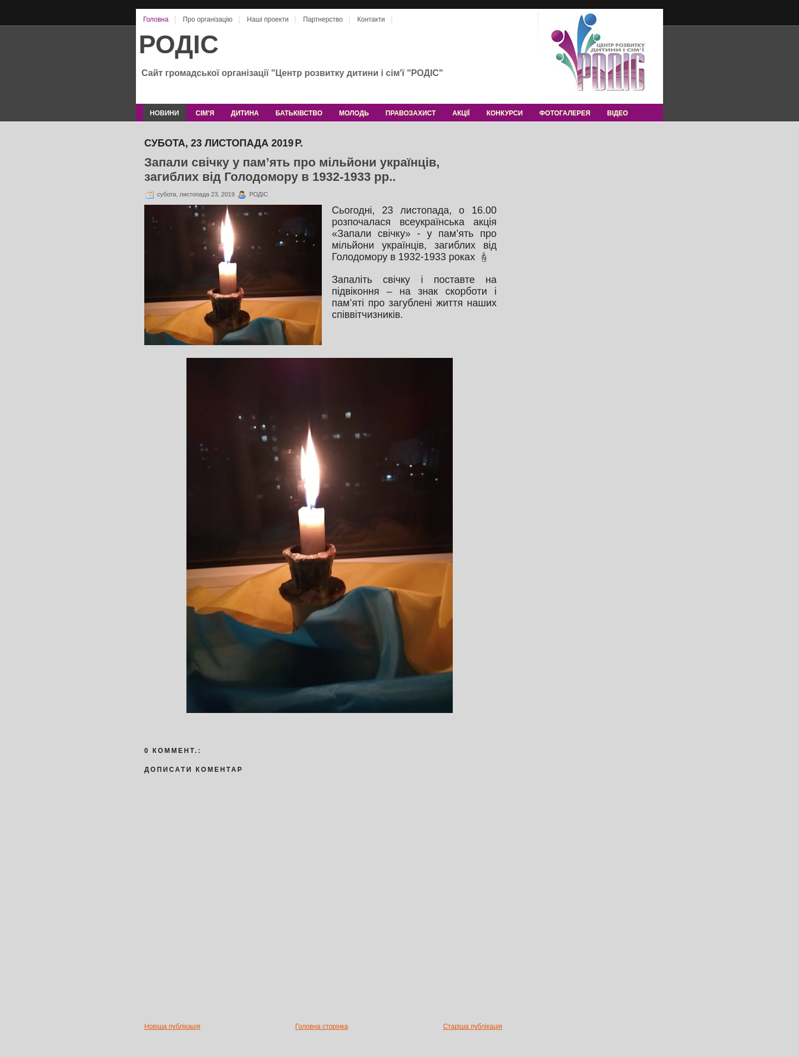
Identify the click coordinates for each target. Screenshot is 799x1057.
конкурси (505, 113)
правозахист (411, 113)
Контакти (371, 19)
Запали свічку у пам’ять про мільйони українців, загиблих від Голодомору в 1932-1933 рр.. (291, 169)
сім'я (205, 113)
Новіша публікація (172, 1026)
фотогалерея (564, 113)
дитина (245, 113)
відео (617, 113)
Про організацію (207, 19)
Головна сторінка (321, 1026)
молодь (354, 113)
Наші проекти (268, 19)
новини (164, 113)
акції (460, 113)
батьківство (299, 113)
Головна (156, 19)
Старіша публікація (472, 1026)
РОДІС (179, 44)
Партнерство (323, 19)
